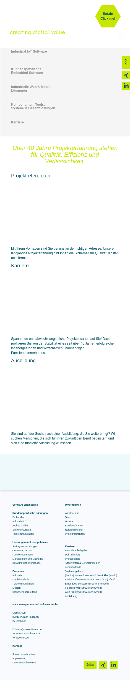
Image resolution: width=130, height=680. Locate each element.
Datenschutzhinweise (24, 662)
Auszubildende (73, 567)
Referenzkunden (74, 529)
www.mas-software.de (28, 633)
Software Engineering (25, 504)
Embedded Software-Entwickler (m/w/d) (87, 583)
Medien (16, 587)
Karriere (70, 546)
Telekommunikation (23, 533)
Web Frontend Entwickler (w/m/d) (83, 592)
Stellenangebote (74, 571)
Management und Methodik (27, 558)
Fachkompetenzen (22, 554)
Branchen (18, 571)
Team (68, 517)
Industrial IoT (19, 521)
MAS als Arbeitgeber (76, 550)
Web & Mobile (20, 525)
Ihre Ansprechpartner (24, 654)
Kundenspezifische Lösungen (30, 513)
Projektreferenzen (75, 533)
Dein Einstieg (72, 554)
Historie (69, 521)
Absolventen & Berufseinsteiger (82, 563)
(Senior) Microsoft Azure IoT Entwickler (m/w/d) (91, 575)
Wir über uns (72, 513)
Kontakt (17, 646)
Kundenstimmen (74, 525)
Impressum (18, 658)
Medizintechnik (20, 579)
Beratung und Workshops (26, 563)
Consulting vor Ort (22, 550)
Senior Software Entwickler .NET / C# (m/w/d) (90, 579)
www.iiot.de (22, 637)
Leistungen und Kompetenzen (30, 542)
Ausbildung (71, 596)
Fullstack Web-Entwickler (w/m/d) (83, 587)
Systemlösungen (21, 529)
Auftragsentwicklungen (25, 546)
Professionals (72, 558)
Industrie (17, 575)
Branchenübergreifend (24, 592)
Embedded (18, 517)
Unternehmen (73, 504)
